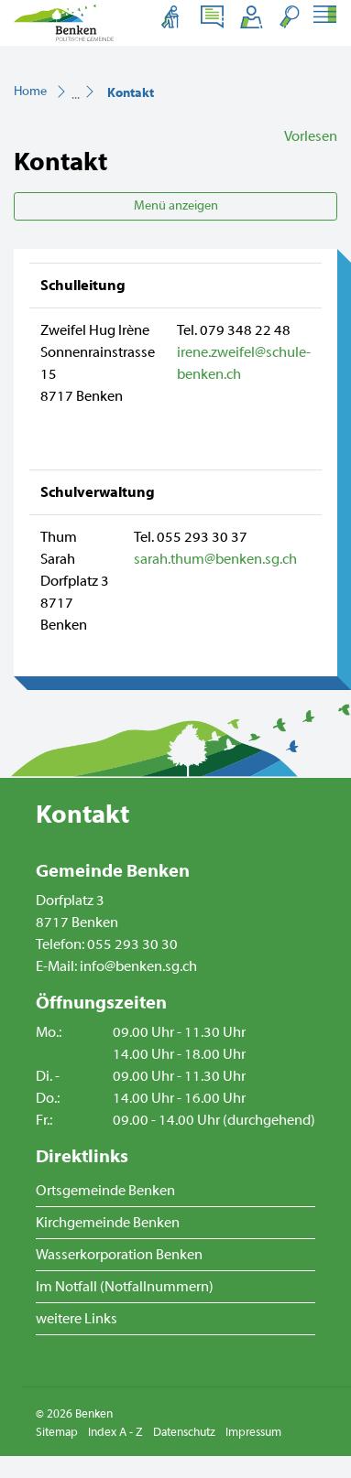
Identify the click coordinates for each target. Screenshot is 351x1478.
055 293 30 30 (132, 944)
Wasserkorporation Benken (119, 1254)
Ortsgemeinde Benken (105, 1190)
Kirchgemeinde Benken (108, 1222)
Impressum (253, 1432)
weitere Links (76, 1319)
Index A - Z (115, 1432)
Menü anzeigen (176, 206)
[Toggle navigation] (324, 16)
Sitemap (57, 1432)
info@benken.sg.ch (138, 966)
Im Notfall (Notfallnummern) (125, 1286)
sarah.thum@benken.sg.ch (215, 559)
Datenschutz (184, 1432)
